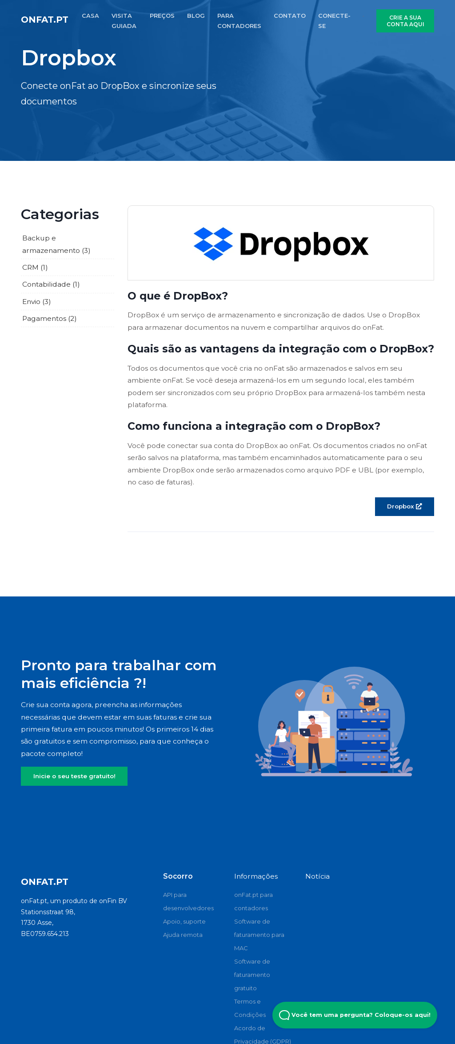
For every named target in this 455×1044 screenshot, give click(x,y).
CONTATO (290, 15)
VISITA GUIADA (124, 20)
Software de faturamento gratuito (252, 975)
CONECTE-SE (334, 20)
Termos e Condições (250, 1008)
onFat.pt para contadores (253, 901)
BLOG (196, 15)
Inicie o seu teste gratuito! (74, 776)
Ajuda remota (183, 934)
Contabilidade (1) (51, 284)
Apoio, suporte (184, 921)
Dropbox (404, 506)
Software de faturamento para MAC (259, 935)
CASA (90, 15)
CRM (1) (35, 267)
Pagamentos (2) (49, 318)
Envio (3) (36, 301)
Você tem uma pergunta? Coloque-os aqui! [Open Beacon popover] (355, 1015)
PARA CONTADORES (239, 20)
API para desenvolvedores (188, 901)
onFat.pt (44, 19)
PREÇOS (162, 15)
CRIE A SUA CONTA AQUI (405, 21)
